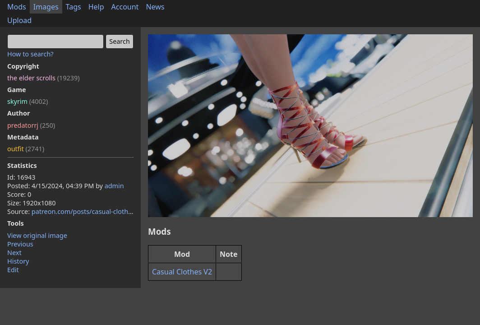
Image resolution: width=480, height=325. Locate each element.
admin (114, 185)
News (155, 7)
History (18, 261)
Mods (16, 7)
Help (96, 7)
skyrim (27, 101)
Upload (19, 20)
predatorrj (31, 125)
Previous (20, 244)
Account (125, 7)
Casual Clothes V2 (182, 272)
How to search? (30, 54)
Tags (73, 7)
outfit (25, 148)
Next (14, 252)
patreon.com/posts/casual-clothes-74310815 (99, 211)
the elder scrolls (43, 78)
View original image (37, 235)
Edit (13, 269)
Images (46, 7)
